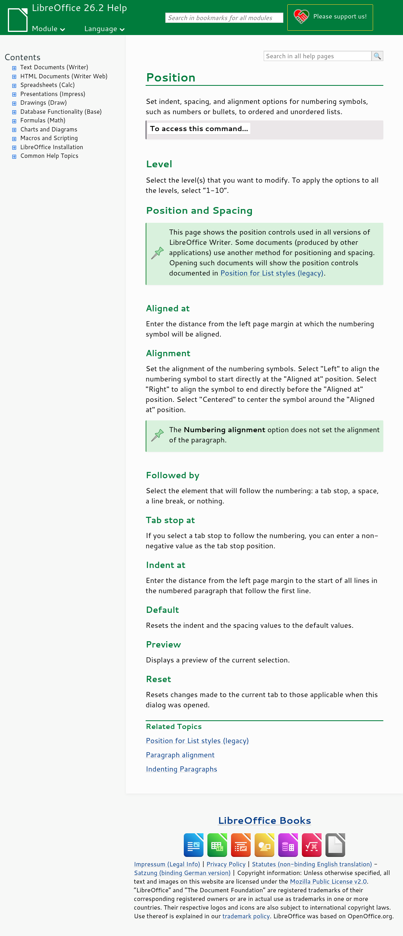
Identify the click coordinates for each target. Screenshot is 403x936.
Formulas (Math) (43, 120)
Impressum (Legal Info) (167, 864)
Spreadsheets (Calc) (47, 85)
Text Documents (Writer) (54, 67)
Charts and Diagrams (48, 129)
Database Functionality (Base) (61, 111)
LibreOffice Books (264, 820)
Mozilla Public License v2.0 (328, 881)
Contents (22, 57)
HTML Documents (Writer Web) (64, 76)
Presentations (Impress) (52, 94)
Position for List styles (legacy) (272, 273)
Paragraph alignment (180, 754)
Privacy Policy (226, 864)
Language (100, 28)
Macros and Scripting (49, 138)
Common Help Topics (49, 156)
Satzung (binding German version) (182, 872)
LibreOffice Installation (51, 147)
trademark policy (246, 916)
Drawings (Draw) (43, 102)
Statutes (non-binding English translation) (311, 864)
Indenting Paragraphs (181, 769)
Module (44, 28)
